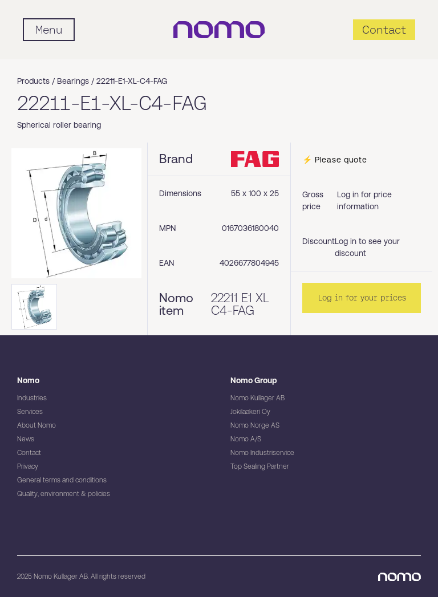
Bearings (73, 81)
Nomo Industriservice (262, 453)
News (25, 439)
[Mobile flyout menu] (49, 29)
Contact (29, 453)
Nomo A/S (245, 439)
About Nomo (36, 425)
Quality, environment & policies (63, 494)
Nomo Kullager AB (257, 398)
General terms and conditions (62, 480)
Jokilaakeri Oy (250, 412)
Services (30, 412)
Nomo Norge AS (254, 425)
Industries (32, 398)
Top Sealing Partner (259, 466)
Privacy (27, 466)
